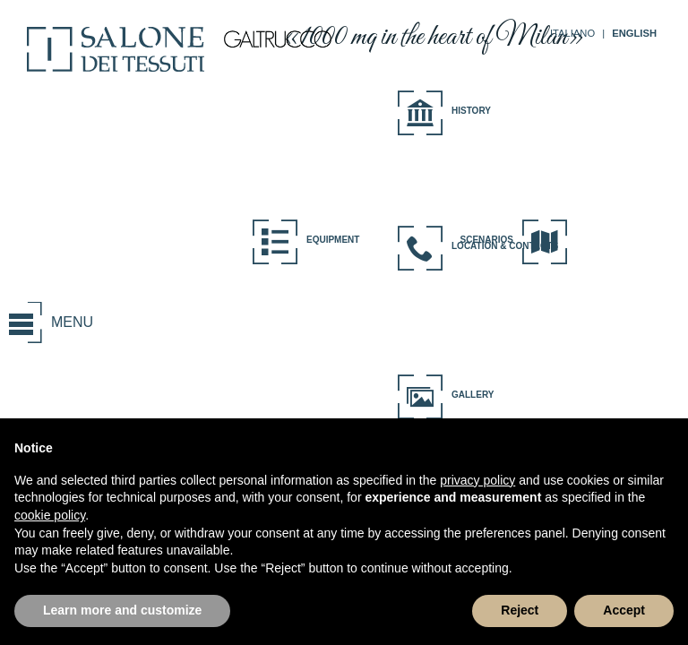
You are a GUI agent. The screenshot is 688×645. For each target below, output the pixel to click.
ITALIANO (572, 33)
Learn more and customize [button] (122, 610)
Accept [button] (624, 610)
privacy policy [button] (477, 480)
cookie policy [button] (49, 515)
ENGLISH (634, 33)
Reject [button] (519, 610)
